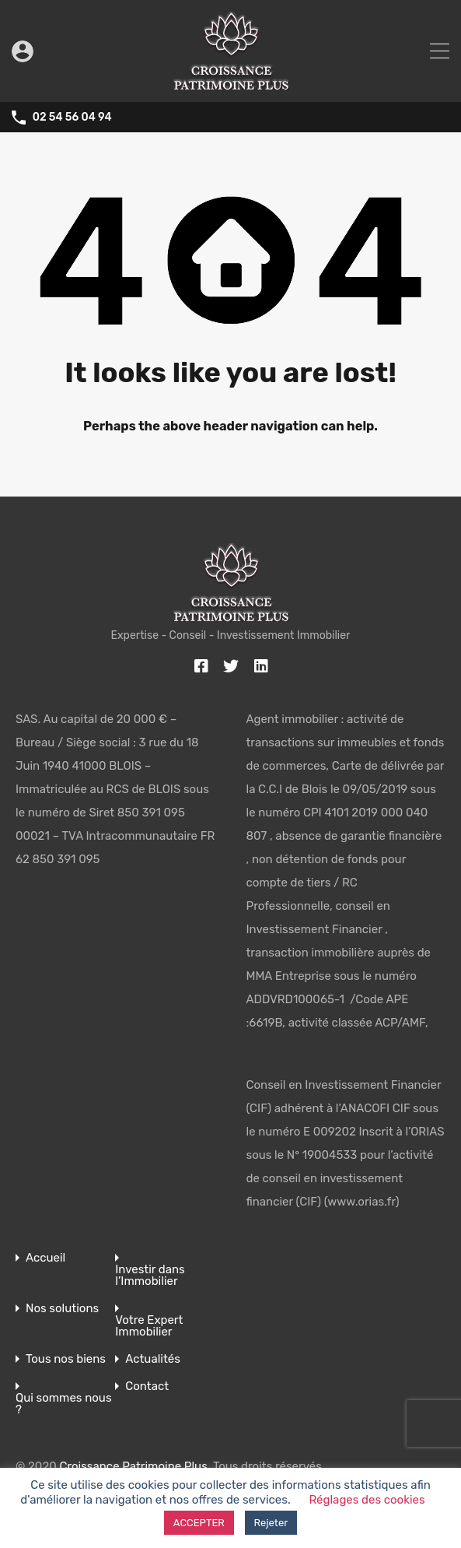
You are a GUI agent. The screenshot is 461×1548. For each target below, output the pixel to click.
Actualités (152, 1359)
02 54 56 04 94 (72, 117)
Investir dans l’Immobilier (150, 1275)
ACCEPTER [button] (199, 1523)
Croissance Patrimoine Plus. (134, 1466)
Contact (147, 1386)
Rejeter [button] (271, 1523)
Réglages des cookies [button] (366, 1500)
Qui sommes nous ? (64, 1404)
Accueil (45, 1258)
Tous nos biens (66, 1359)
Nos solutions (62, 1309)
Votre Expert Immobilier (149, 1326)
